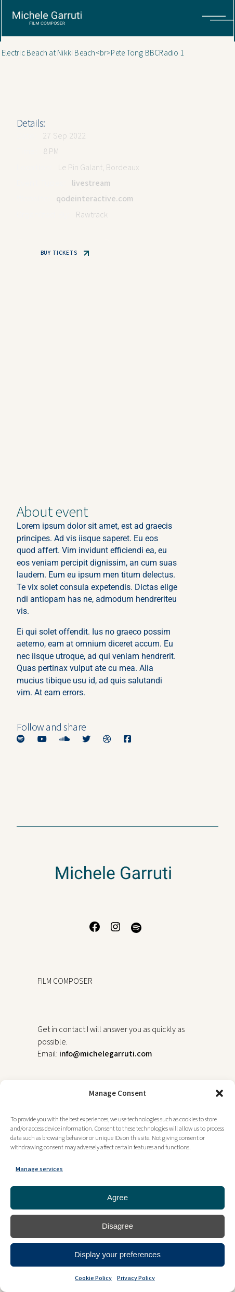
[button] (219, 1093)
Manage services (39, 1169)
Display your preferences (117, 1254)
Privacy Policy (136, 1278)
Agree (117, 1197)
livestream (91, 183)
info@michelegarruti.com (105, 1054)
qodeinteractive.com (95, 198)
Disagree (117, 1225)
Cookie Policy (93, 1278)
